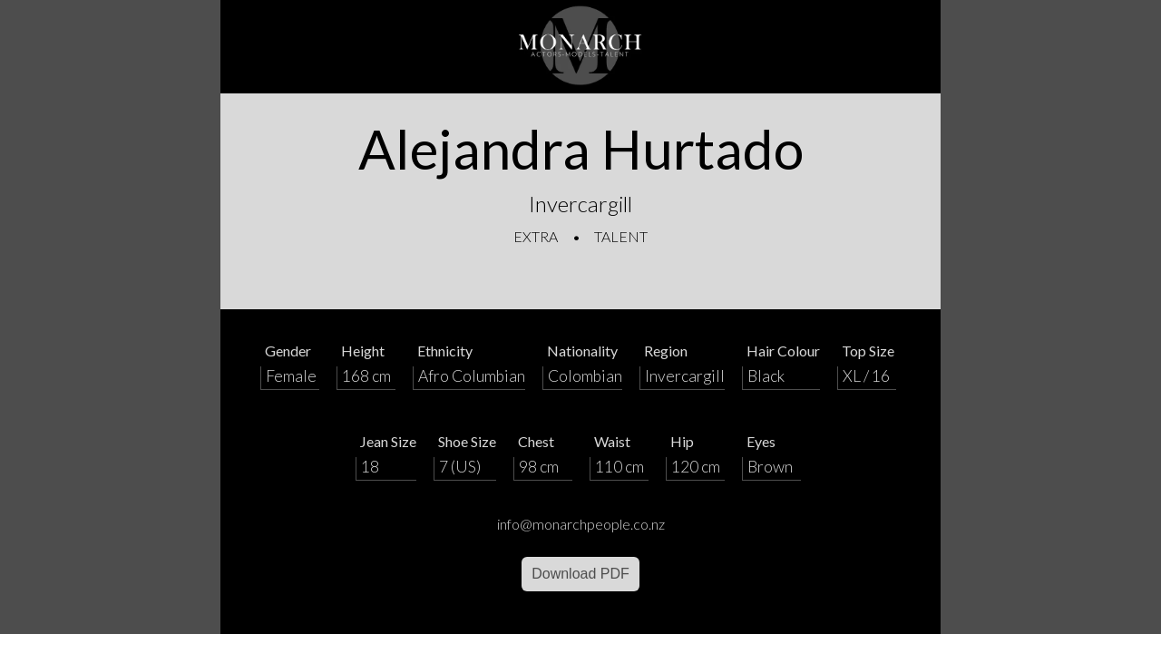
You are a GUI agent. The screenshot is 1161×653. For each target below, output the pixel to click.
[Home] (580, 46)
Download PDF (580, 573)
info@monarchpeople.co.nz (581, 523)
